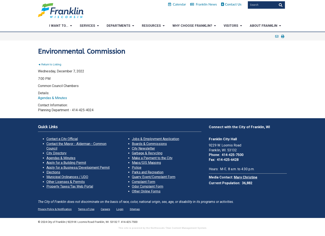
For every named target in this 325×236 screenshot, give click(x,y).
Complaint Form (143, 182)
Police (136, 168)
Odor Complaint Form (147, 186)
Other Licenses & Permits (65, 182)
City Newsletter (143, 148)
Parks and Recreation (147, 172)
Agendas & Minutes (52, 98)
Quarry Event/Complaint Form (153, 177)
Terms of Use (86, 209)
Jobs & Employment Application (155, 139)
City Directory (56, 153)
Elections (53, 172)
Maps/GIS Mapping (146, 163)
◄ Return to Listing (49, 64)
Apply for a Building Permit (66, 163)
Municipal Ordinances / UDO (67, 177)
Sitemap (135, 209)
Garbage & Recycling (147, 153)
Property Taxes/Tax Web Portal (69, 186)
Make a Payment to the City (152, 158)
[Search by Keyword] (261, 5)
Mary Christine (245, 177)
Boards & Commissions (149, 144)
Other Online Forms (146, 191)
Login (119, 209)
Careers (105, 209)
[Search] (280, 5)
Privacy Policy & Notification (55, 209)
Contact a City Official (62, 139)
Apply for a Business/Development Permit (78, 168)
